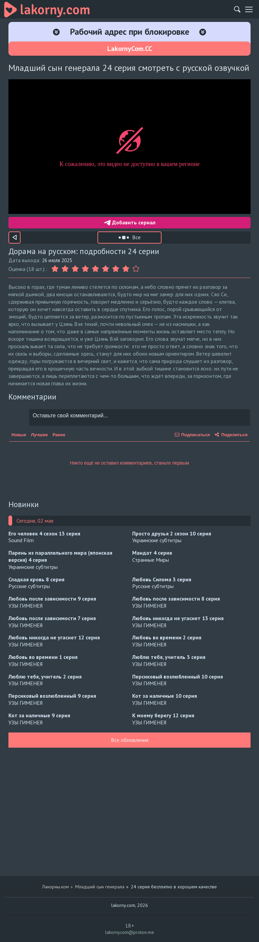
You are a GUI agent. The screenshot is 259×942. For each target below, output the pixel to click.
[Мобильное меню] (249, 9)
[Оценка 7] (116, 269)
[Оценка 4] (85, 269)
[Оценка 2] (65, 269)
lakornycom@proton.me (129, 932)
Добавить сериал (129, 222)
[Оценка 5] (95, 269)
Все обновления (129, 740)
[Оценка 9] (136, 269)
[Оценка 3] (75, 269)
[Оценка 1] (55, 269)
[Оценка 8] (126, 269)
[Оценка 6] (105, 269)
